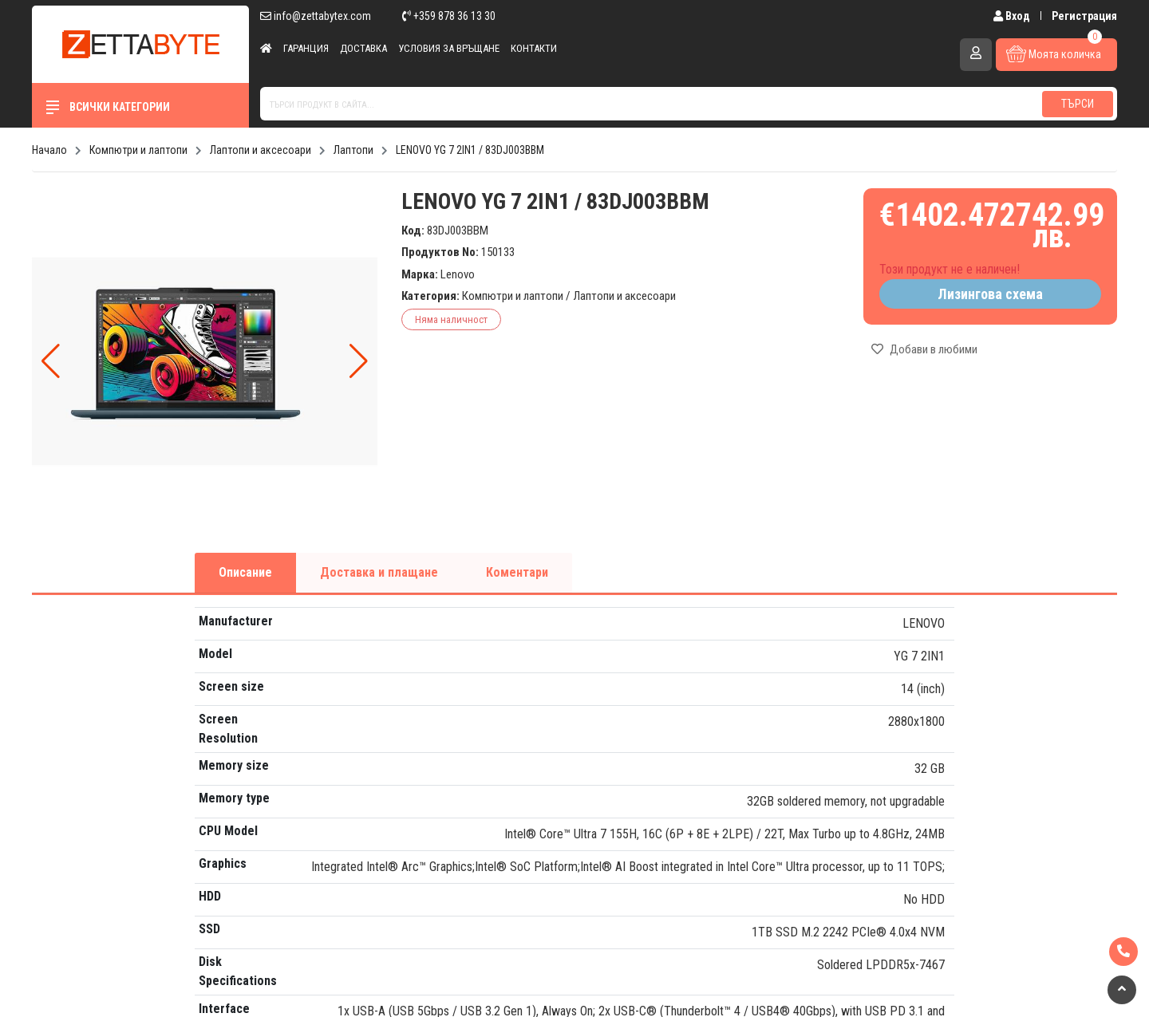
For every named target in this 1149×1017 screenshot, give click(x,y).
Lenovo (457, 274)
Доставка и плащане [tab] (379, 572)
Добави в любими (924, 349)
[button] (358, 361)
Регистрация (1084, 16)
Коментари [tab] (517, 572)
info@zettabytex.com (315, 16)
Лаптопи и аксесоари (624, 296)
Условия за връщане (448, 48)
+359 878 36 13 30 (449, 16)
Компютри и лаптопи (512, 296)
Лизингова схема (990, 294)
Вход (1013, 16)
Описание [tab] (245, 572)
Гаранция (306, 48)
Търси (1077, 103)
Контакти (534, 48)
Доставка (363, 48)
